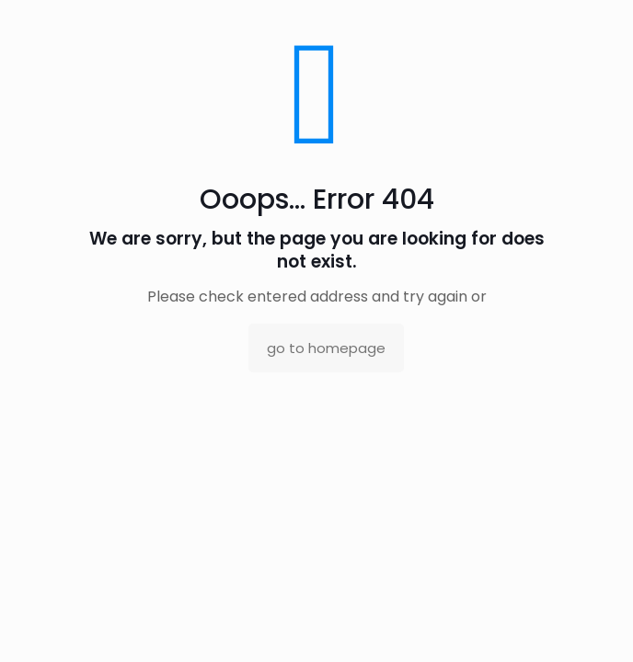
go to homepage (326, 348)
